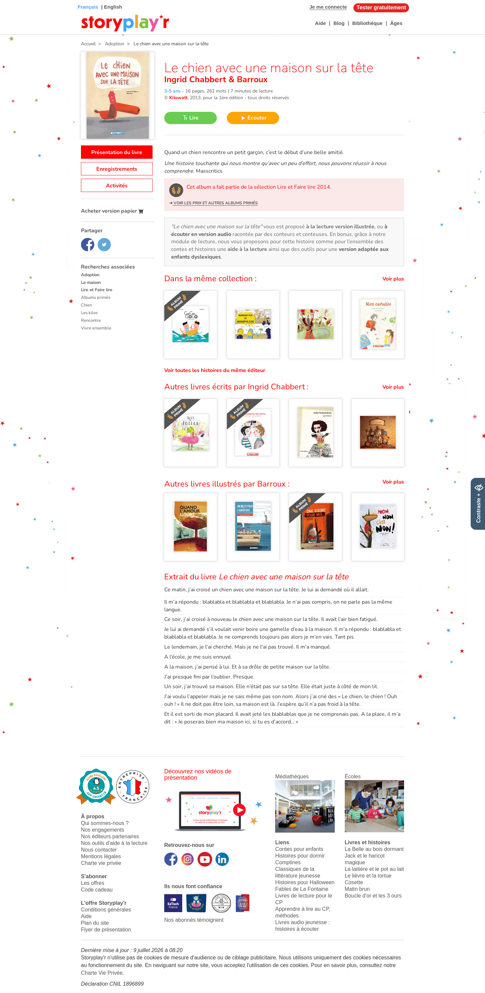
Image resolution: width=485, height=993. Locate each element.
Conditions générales (106, 909)
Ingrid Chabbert (196, 79)
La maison (91, 283)
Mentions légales (101, 856)
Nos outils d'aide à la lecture (114, 843)
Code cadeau (97, 890)
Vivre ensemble (96, 328)
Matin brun (357, 889)
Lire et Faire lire (96, 290)
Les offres (92, 883)
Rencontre (91, 320)
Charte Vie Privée (102, 973)
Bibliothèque (367, 23)
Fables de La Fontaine (301, 889)
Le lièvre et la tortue (368, 876)
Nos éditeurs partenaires (110, 836)
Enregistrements (116, 169)
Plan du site (95, 923)
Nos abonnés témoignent (194, 920)
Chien (86, 305)
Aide (320, 23)
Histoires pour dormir (299, 856)
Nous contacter (99, 850)
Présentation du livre (116, 152)
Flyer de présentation (106, 929)
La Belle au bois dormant (374, 849)
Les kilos (89, 313)
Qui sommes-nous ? (105, 823)
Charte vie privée (101, 863)
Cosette (354, 882)
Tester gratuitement (381, 7)
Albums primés (95, 297)
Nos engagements (102, 830)
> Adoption (110, 44)
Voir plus (393, 279)
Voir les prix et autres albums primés (215, 203)
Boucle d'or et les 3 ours (373, 895)
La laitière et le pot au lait (374, 869)
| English (111, 7)
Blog (338, 23)
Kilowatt (178, 98)
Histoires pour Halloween (304, 882)
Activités (117, 185)
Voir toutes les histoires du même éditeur (214, 370)
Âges (396, 23)
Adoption (90, 275)
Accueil (88, 44)
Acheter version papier (112, 211)
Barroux (251, 79)
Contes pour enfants (299, 849)
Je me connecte (328, 7)
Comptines (287, 862)
